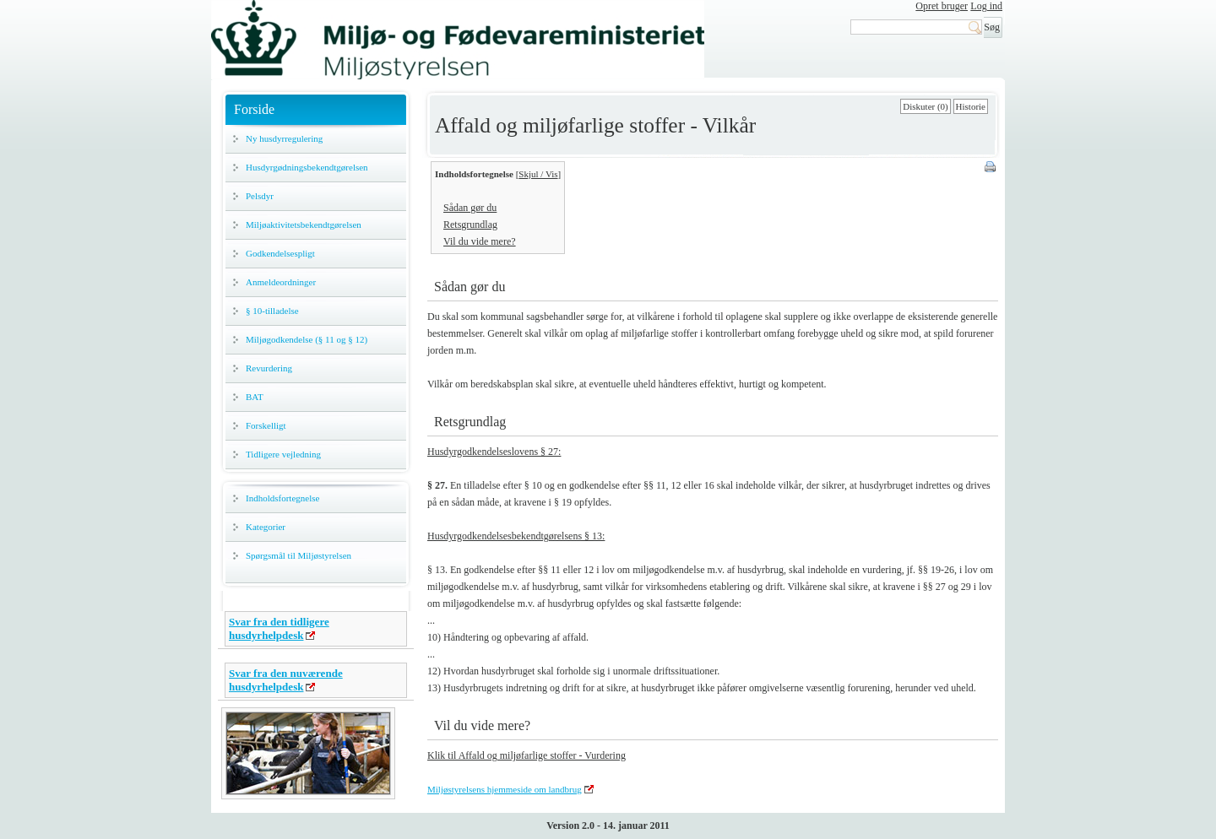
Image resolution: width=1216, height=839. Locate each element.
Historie (970, 106)
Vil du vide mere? (479, 241)
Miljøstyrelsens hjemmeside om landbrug (504, 789)
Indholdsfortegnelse (282, 498)
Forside (254, 109)
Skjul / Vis (537, 174)
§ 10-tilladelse (272, 311)
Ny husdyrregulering (284, 138)
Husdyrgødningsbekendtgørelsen (307, 167)
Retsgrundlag (470, 224)
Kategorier (265, 527)
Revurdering (269, 368)
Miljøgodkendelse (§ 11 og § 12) (306, 339)
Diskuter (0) (925, 106)
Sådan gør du (470, 208)
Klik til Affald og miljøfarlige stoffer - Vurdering (526, 755)
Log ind (986, 6)
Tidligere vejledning (283, 454)
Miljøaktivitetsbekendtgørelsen (303, 224)
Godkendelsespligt (280, 253)
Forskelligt (266, 425)
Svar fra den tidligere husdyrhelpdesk (279, 628)
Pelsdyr (260, 196)
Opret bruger (941, 6)
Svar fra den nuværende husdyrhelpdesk (286, 680)
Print (991, 168)
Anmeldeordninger (281, 282)
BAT (254, 397)
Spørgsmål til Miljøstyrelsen (298, 555)
